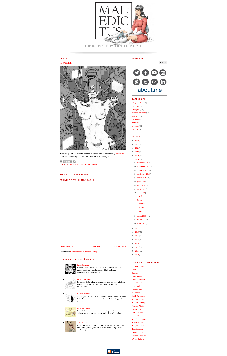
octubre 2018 (142, 170)
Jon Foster (136, 293)
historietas (136, 119)
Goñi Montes (137, 289)
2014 (137, 239)
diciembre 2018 (143, 163)
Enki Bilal (136, 286)
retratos (135, 129)
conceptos (136, 109)
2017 (137, 228)
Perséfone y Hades (84, 279)
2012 (137, 247)
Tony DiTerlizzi (138, 326)
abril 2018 (141, 193)
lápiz (94, 165)
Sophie (139, 200)
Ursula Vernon (137, 332)
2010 (137, 255)
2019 (137, 155)
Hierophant (141, 204)
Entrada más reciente (67, 246)
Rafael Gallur (137, 316)
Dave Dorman (137, 276)
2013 (137, 243)
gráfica (135, 116)
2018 (137, 159)
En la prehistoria (83, 308)
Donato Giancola (138, 279)
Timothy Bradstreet (139, 319)
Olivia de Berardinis (139, 309)
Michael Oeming (138, 302)
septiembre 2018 (143, 174)
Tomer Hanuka (137, 322)
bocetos (74, 165)
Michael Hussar (138, 299)
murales (135, 123)
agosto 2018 (142, 178)
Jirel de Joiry (82, 322)
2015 (137, 236)
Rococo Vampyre (83, 294)
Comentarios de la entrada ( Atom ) (83, 251)
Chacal (139, 196)
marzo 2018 (142, 216)
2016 (137, 232)
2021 (137, 148)
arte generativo (138, 103)
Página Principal (95, 246)
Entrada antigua (120, 246)
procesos (135, 126)
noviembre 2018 (143, 166)
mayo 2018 (141, 189)
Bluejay (139, 211)
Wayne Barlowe (138, 339)
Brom (134, 269)
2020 (137, 152)
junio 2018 (141, 185)
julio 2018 (141, 181)
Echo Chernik (137, 283)
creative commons (139, 113)
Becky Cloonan (138, 266)
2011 (137, 251)
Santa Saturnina (83, 265)
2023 (137, 140)
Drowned (140, 207)
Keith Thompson (138, 296)
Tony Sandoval (137, 329)
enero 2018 (141, 223)
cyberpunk (120, 154)
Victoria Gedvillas (139, 336)
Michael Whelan (138, 306)
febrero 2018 (142, 220)
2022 (137, 144)
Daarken (135, 273)
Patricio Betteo (137, 312)
